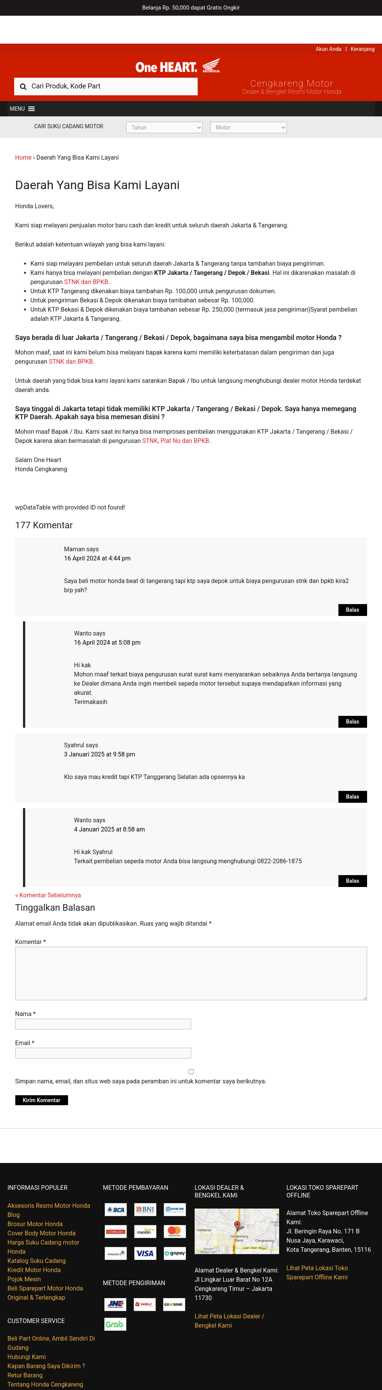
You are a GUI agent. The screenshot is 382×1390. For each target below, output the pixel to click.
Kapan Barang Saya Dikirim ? (46, 1342)
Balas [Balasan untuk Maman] (352, 586)
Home (23, 133)
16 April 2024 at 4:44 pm (97, 534)
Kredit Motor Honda (34, 1246)
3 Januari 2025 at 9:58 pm (99, 730)
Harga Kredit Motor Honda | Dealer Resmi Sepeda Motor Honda (191, 40)
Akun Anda (329, 21)
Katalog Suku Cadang (37, 1237)
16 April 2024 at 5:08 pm (107, 618)
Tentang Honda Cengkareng (45, 1360)
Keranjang (362, 21)
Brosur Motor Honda (35, 1200)
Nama (25, 990)
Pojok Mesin (24, 1255)
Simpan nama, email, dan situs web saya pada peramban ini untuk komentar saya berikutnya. (141, 1058)
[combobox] (106, 62)
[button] (17, 85)
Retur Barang (25, 1351)
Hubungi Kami (27, 1333)
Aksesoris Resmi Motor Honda (49, 1182)
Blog (14, 1191)
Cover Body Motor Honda (42, 1209)
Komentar (30, 918)
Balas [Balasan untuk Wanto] (352, 698)
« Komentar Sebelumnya (48, 871)
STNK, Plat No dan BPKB (175, 417)
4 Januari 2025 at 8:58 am (109, 805)
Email (24, 1019)
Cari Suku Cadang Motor (68, 103)
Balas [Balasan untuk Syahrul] (352, 773)
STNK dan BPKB (86, 258)
